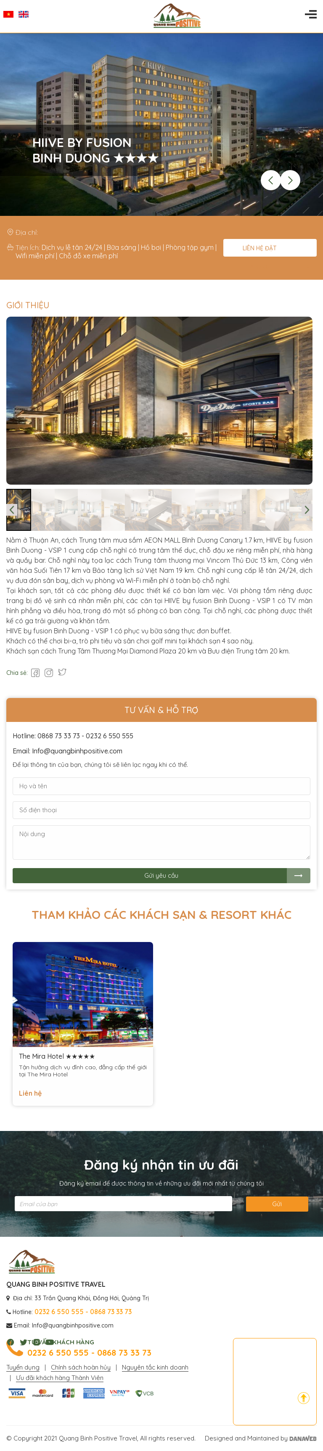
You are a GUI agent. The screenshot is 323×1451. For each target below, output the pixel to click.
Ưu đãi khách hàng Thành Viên (59, 1378)
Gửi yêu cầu (161, 875)
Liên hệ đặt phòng (260, 250)
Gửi (277, 1204)
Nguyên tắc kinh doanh (155, 1367)
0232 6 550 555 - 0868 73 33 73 (89, 1353)
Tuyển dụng (23, 1367)
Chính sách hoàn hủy (81, 1367)
